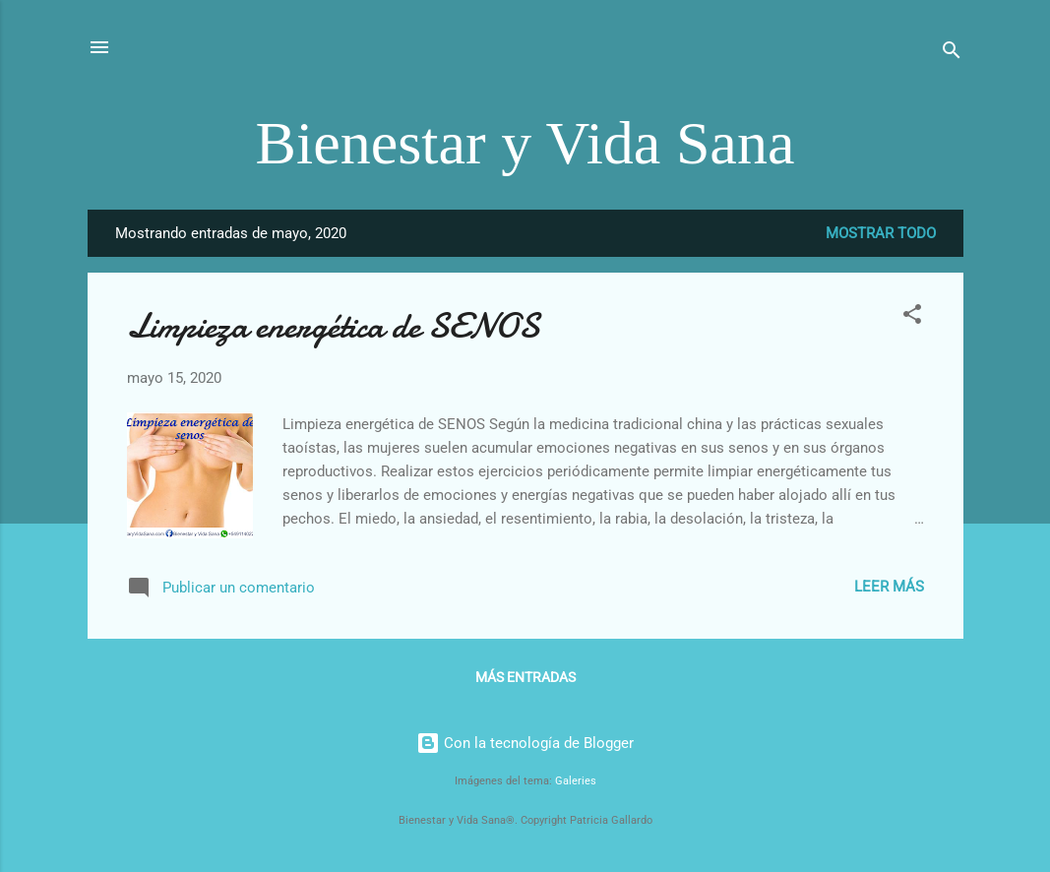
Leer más (889, 586)
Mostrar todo (881, 233)
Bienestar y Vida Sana (525, 142)
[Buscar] (951, 54)
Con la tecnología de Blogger (525, 743)
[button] (912, 317)
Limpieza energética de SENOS (333, 326)
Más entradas (525, 677)
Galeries (575, 781)
